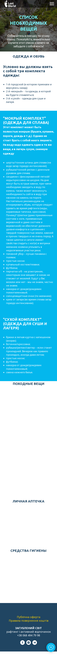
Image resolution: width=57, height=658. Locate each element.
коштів (43, 620)
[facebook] (22, 644)
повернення (30, 620)
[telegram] (34, 644)
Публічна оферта (28, 617)
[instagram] (28, 644)
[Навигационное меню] (52, 3)
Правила (15, 620)
